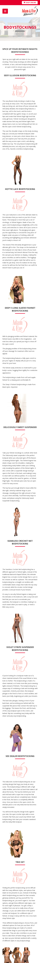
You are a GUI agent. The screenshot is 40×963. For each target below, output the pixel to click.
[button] (5, 11)
